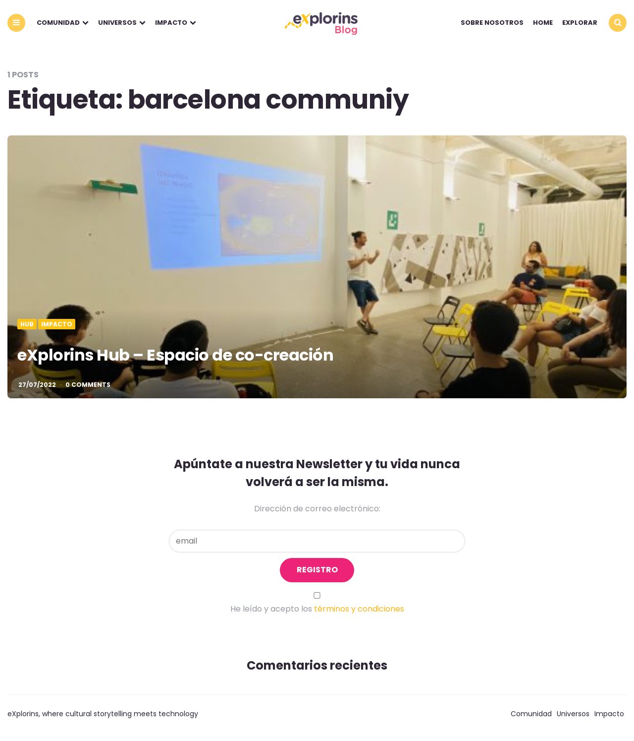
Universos (117, 22)
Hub (27, 324)
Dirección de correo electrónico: (317, 508)
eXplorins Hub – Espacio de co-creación (175, 355)
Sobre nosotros (492, 22)
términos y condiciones (359, 609)
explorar (579, 22)
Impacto (171, 22)
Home (543, 22)
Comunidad (58, 22)
